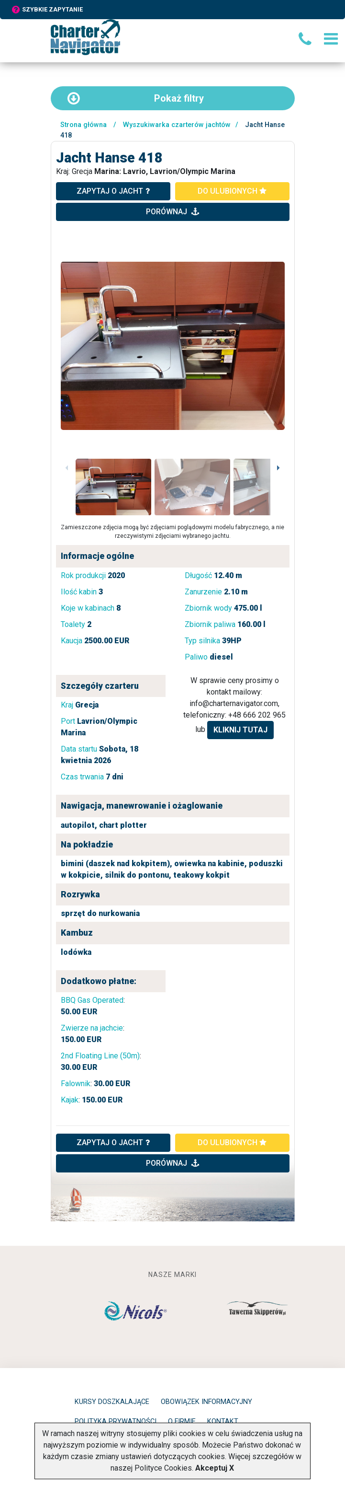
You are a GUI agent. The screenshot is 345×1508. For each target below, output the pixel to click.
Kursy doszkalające (112, 1402)
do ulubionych (232, 191)
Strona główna (83, 125)
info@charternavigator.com (233, 703)
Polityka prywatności (115, 1421)
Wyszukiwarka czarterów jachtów (177, 125)
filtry (135, 98)
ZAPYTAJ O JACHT (113, 1142)
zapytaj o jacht (113, 191)
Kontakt (222, 1421)
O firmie (182, 1421)
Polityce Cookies (163, 1468)
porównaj (172, 211)
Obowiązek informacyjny (206, 1402)
